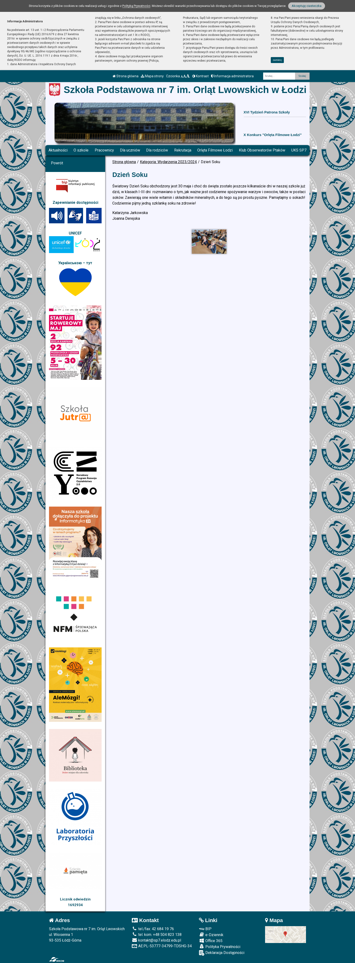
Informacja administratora (232, 76)
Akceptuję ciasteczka (306, 6)
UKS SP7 (298, 150)
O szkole (81, 150)
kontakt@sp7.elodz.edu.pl (156, 940)
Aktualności (58, 150)
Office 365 (210, 940)
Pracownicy (104, 150)
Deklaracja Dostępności (221, 953)
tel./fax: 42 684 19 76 (153, 929)
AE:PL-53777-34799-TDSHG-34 (162, 946)
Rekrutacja (182, 150)
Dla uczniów (130, 150)
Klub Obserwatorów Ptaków (262, 150)
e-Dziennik (211, 934)
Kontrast (200, 76)
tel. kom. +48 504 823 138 (157, 934)
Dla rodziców (157, 150)
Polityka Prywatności (219, 946)
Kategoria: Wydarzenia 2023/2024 (168, 162)
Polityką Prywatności (136, 6)
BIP (205, 929)
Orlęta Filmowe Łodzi (215, 150)
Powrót (57, 163)
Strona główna (125, 76)
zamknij (277, 60)
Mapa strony (152, 76)
